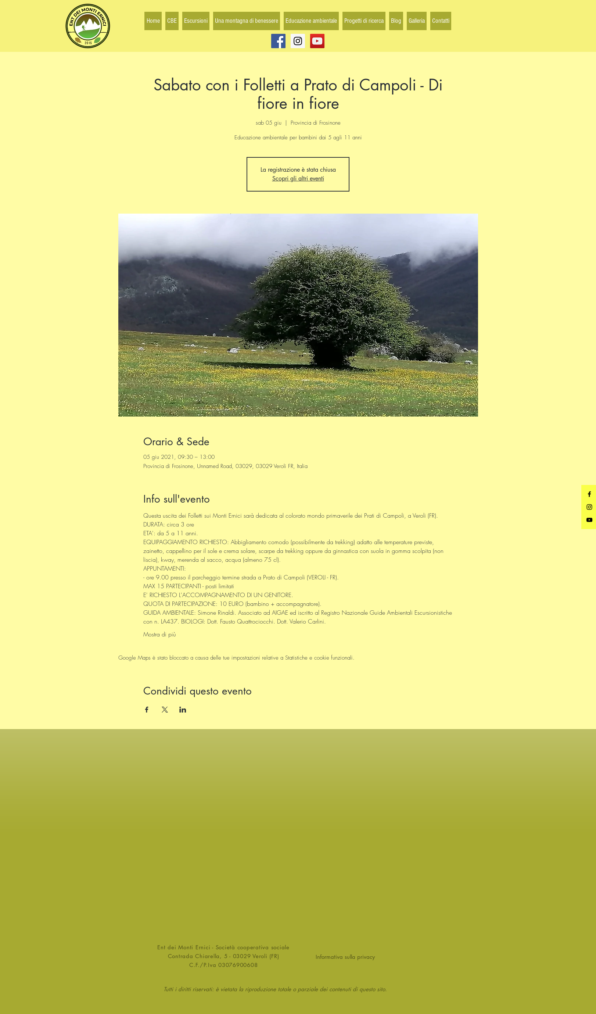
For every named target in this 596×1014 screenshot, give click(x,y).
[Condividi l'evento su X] (164, 710)
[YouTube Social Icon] (317, 41)
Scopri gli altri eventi (298, 178)
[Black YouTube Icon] (589, 520)
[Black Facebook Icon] (589, 494)
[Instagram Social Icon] (298, 41)
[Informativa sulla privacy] (348, 956)
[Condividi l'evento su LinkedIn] (182, 710)
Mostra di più (159, 634)
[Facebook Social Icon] (278, 41)
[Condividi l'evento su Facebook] (146, 710)
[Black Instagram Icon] (589, 507)
